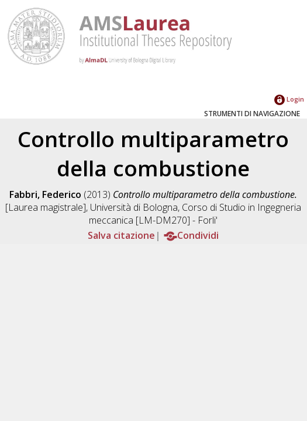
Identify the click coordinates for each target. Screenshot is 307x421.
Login (289, 99)
